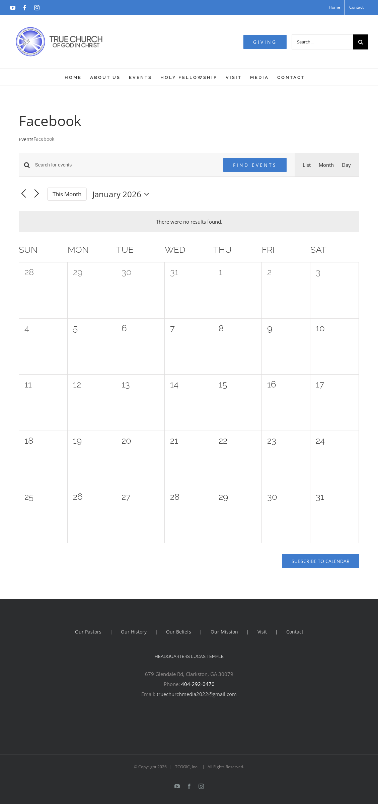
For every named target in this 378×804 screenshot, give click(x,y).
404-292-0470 (198, 684)
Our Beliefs (178, 631)
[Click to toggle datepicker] (122, 194)
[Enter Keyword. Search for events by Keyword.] (125, 165)
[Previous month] (23, 194)
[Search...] (322, 41)
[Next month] (37, 194)
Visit (262, 631)
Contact (294, 631)
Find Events (255, 165)
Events (26, 139)
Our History (134, 631)
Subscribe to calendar (321, 561)
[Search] (360, 41)
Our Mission (224, 631)
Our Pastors (88, 631)
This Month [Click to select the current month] (67, 194)
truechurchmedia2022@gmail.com (197, 694)
